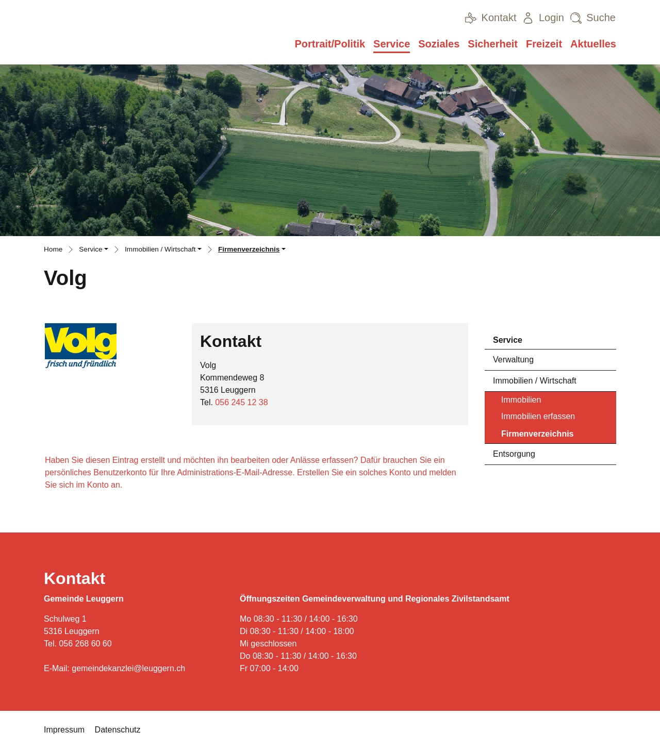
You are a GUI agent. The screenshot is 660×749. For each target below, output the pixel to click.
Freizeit (544, 43)
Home (53, 249)
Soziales (438, 43)
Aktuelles (593, 43)
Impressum (64, 729)
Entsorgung (514, 454)
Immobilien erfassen (538, 416)
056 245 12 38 (241, 402)
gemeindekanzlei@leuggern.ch (128, 668)
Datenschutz (118, 729)
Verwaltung (513, 359)
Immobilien (521, 399)
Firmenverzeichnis (537, 436)
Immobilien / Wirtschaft (534, 380)
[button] (93, 250)
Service (391, 43)
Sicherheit (493, 43)
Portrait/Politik (329, 43)
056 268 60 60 (85, 643)
